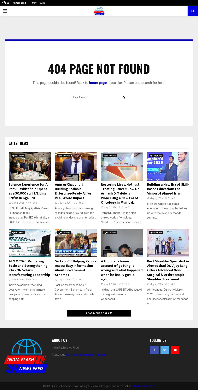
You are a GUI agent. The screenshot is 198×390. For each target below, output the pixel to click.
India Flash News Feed (143, 386)
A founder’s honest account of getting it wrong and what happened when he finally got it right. (122, 270)
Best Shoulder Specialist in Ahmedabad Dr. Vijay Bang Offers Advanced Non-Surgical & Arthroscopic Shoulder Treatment (168, 270)
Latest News (18, 143)
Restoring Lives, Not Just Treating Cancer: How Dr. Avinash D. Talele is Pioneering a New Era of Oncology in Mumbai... (120, 194)
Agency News (18, 156)
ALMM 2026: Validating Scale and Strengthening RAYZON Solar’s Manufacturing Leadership (29, 268)
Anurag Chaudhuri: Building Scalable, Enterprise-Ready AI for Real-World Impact (73, 191)
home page (98, 83)
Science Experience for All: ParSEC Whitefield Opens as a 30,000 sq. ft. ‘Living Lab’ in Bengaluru (29, 191)
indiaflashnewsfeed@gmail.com (86, 354)
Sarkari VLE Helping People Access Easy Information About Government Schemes (75, 268)
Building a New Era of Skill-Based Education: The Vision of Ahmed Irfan (168, 189)
